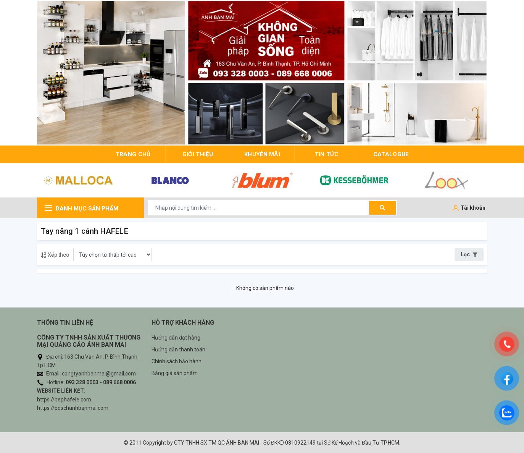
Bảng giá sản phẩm (175, 373)
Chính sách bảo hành (177, 361)
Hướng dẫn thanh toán (178, 349)
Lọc (469, 254)
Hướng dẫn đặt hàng (176, 338)
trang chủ (133, 154)
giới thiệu (197, 154)
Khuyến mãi (262, 154)
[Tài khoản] (469, 208)
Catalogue (391, 154)
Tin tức (327, 154)
